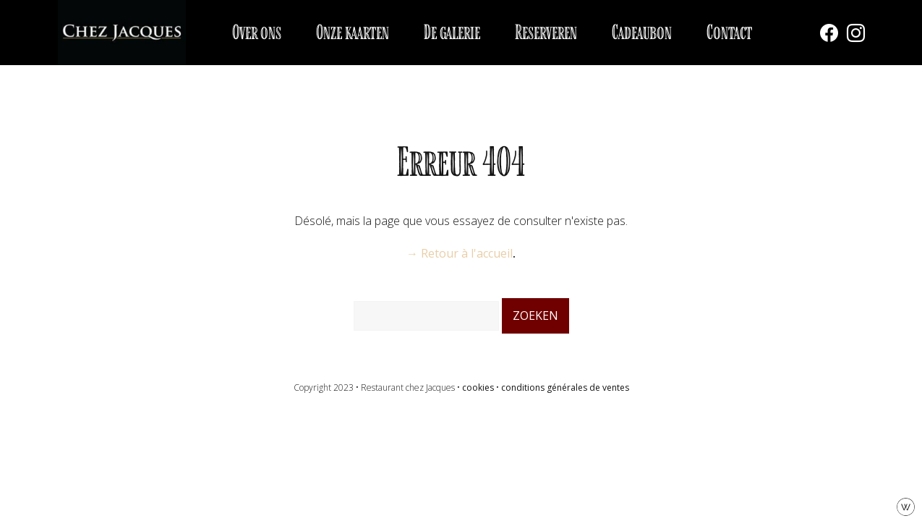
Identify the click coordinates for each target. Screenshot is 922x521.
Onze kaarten (352, 32)
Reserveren (546, 32)
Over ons (256, 32)
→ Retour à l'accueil (459, 253)
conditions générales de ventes (565, 387)
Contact (729, 32)
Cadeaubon (642, 32)
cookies (478, 387)
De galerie (452, 32)
